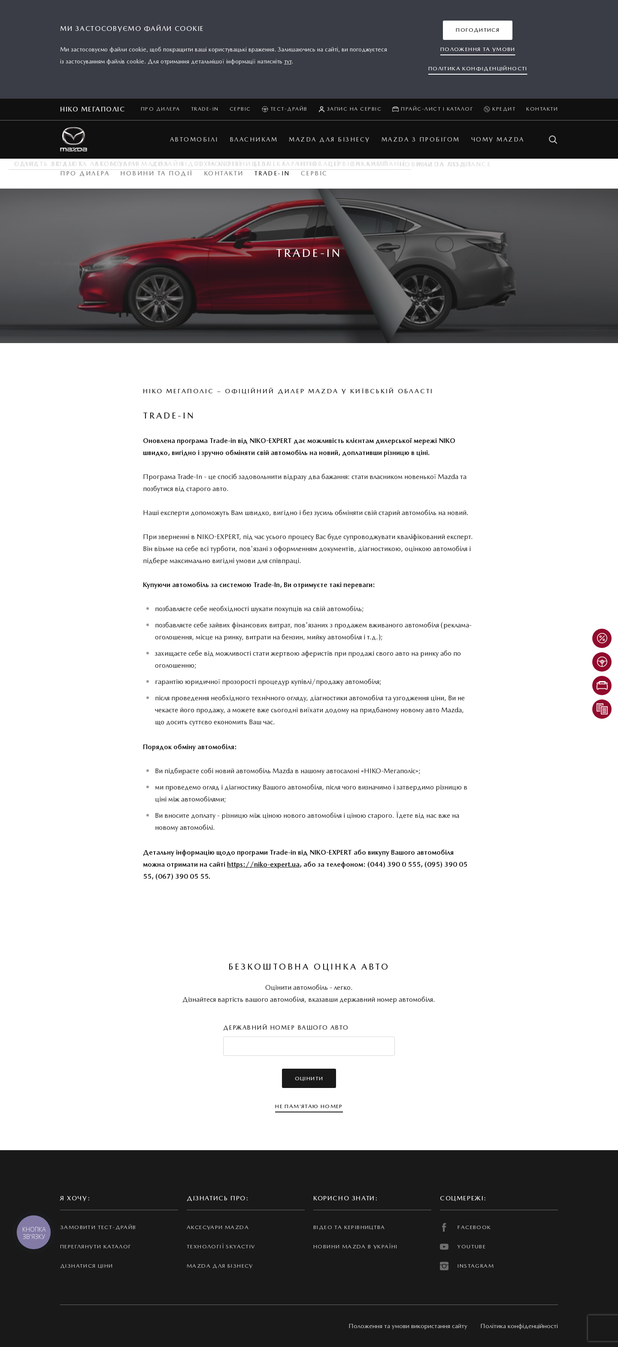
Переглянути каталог (95, 1246)
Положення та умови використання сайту (407, 1326)
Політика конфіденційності (519, 1326)
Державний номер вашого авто (286, 1027)
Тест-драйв (285, 109)
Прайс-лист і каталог (432, 109)
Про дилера (160, 109)
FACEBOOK (465, 1227)
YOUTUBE (463, 1246)
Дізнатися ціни (86, 1266)
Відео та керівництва (349, 1227)
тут (287, 61)
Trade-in (205, 109)
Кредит (499, 109)
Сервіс (240, 109)
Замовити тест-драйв (98, 1227)
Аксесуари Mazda (218, 1227)
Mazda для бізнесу (220, 1266)
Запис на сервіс (350, 109)
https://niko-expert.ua (263, 864)
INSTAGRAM (467, 1266)
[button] (477, 30)
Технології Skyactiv (221, 1246)
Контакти (542, 109)
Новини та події (156, 173)
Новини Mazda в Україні (355, 1246)
